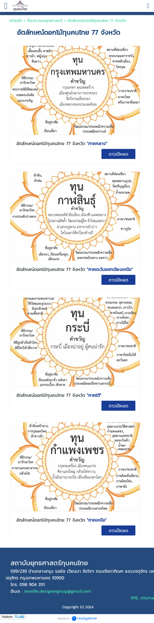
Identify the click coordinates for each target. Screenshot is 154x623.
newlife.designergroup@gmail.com (57, 591)
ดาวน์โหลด (118, 154)
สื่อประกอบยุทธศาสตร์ (45, 21)
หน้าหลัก (15, 21)
